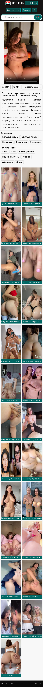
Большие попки (29, 137)
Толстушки (21, 142)
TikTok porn (7, 684)
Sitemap (38, 684)
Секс (13, 152)
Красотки (7, 142)
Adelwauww (7, 162)
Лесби (5, 152)
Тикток (21, 3)
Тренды (26, 10)
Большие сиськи (10, 137)
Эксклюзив (35, 142)
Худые (19, 162)
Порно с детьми (10, 157)
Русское (26, 157)
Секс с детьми (26, 152)
